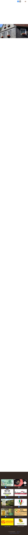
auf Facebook (8, 497)
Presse (18, 533)
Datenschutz (14, 533)
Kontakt (11, 533)
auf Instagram (21, 487)
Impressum (18, 531)
